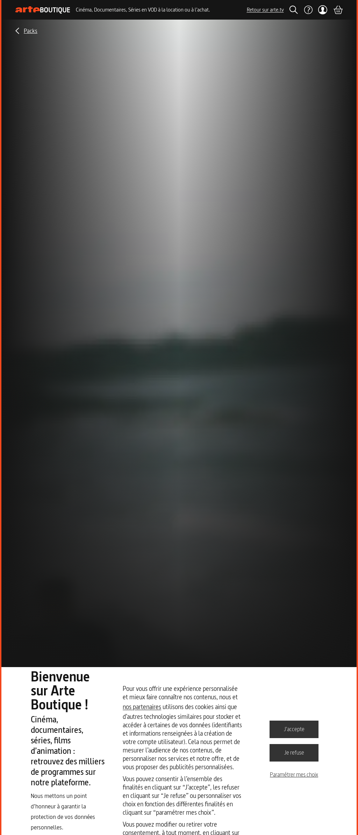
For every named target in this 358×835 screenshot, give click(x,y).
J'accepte (294, 729)
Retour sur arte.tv (265, 9)
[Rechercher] (293, 9)
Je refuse (294, 752)
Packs (30, 31)
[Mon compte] (323, 9)
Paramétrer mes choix (294, 774)
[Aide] (308, 9)
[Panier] (338, 9)
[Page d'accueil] (42, 10)
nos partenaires (142, 706)
